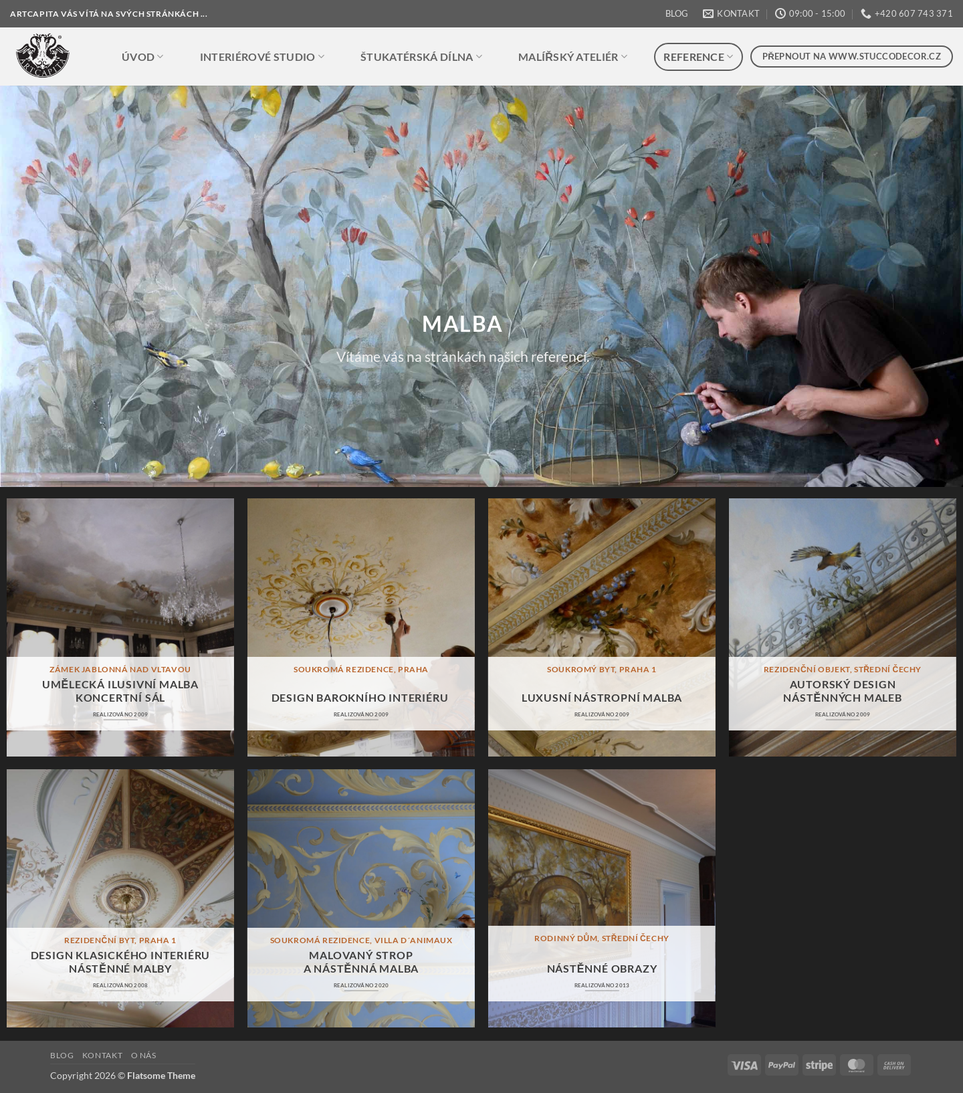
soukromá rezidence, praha (361, 669)
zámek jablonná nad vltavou (120, 669)
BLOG (676, 13)
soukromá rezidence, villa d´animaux (361, 940)
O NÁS (143, 1055)
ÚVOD (143, 57)
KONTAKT (102, 1055)
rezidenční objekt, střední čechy (843, 669)
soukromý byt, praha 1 (602, 669)
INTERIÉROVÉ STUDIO (262, 57)
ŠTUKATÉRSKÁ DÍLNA (421, 57)
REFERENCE (698, 57)
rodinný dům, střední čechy (601, 938)
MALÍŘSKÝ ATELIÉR (572, 57)
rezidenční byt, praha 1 (120, 940)
